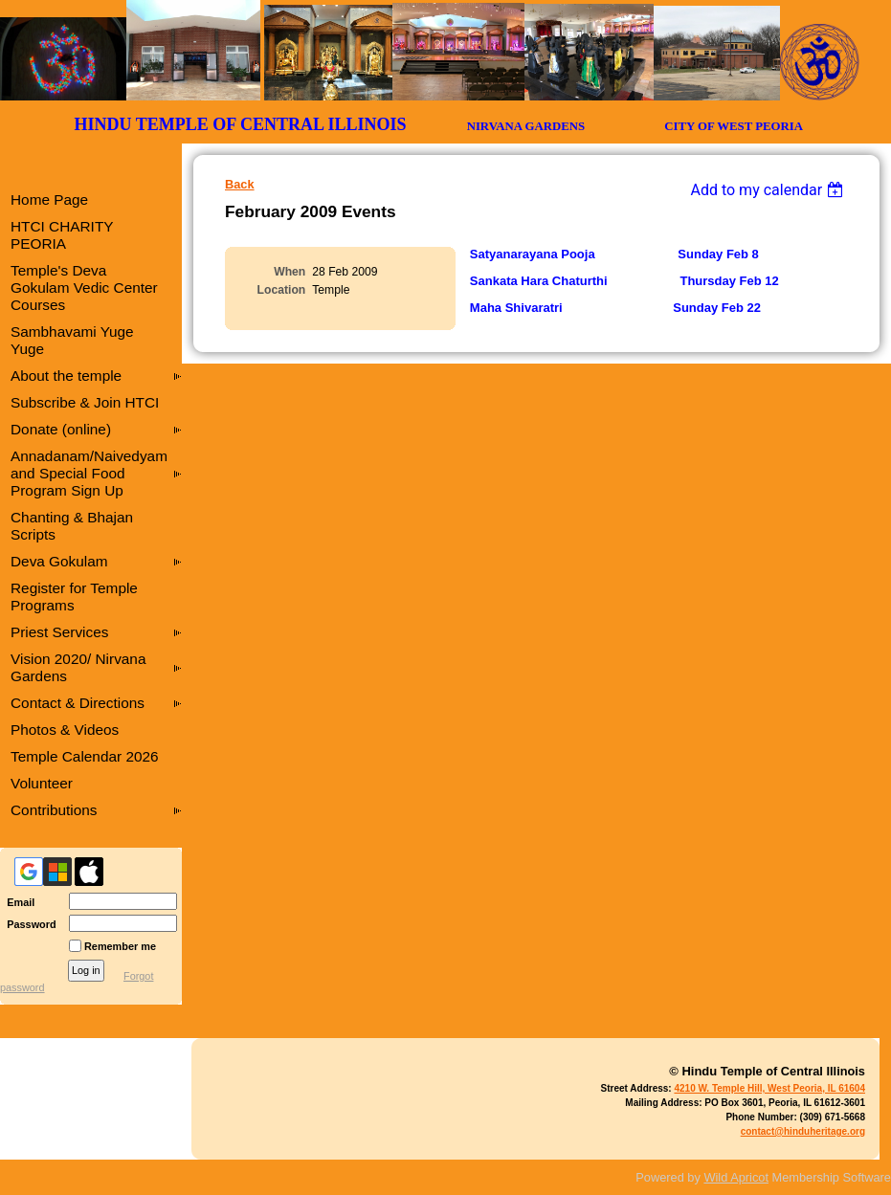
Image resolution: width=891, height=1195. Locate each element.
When (289, 271)
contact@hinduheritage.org (803, 1131)
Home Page (49, 199)
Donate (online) (61, 429)
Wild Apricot (735, 1177)
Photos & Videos (65, 729)
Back (240, 184)
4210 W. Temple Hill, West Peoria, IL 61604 (769, 1088)
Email (17, 902)
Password (28, 924)
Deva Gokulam (59, 561)
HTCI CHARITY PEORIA (62, 235)
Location (281, 290)
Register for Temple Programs (74, 596)
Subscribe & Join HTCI (85, 402)
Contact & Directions (78, 703)
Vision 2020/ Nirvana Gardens (78, 667)
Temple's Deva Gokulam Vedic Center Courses (84, 287)
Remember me (120, 946)
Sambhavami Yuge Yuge (72, 340)
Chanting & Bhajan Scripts (72, 525)
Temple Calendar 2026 (85, 756)
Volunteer (42, 783)
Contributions (54, 810)
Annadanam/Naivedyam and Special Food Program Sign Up (89, 473)
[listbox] (769, 190)
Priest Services (59, 632)
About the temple (66, 375)
